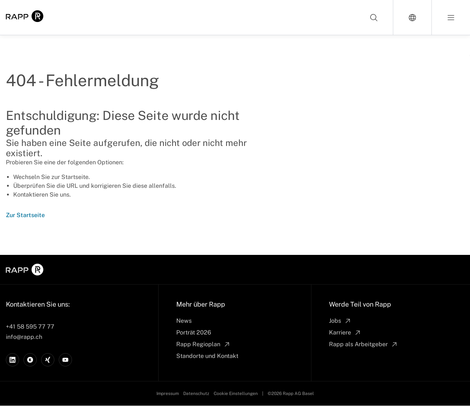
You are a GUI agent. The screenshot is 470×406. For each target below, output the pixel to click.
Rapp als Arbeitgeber (363, 344)
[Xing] (47, 359)
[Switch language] (412, 17)
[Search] (374, 17)
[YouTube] (65, 359)
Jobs (340, 321)
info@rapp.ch (24, 336)
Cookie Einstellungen (236, 393)
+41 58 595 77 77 (30, 326)
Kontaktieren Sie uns (41, 194)
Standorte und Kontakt (207, 355)
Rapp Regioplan (203, 344)
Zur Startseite (25, 215)
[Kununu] (30, 359)
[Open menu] (451, 17)
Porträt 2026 (193, 332)
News (184, 320)
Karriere (345, 332)
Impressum (167, 393)
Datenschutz (196, 393)
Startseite (74, 176)
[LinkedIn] (12, 359)
